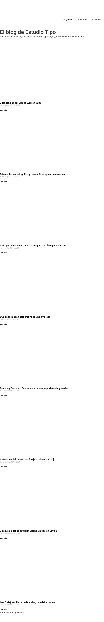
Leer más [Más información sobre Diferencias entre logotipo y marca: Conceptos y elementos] (3, 181)
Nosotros (82, 19)
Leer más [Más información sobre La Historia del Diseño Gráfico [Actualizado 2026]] (3, 467)
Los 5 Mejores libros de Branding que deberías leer (28, 602)
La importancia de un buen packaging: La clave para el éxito (33, 245)
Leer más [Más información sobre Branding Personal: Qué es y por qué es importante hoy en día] (3, 395)
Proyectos (67, 19)
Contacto (96, 19)
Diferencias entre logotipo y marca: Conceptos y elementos (32, 174)
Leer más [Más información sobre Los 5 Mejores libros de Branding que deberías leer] (3, 609)
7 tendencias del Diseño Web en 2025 (20, 102)
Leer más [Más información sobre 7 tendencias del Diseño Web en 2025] (3, 110)
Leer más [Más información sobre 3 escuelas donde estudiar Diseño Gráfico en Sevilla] (3, 538)
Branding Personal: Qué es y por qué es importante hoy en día (34, 388)
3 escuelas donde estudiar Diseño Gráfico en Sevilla (28, 530)
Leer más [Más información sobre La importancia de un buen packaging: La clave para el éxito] (3, 253)
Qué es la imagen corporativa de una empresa (25, 316)
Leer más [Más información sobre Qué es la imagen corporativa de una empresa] (3, 324)
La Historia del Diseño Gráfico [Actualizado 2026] (27, 459)
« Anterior (4, 612)
